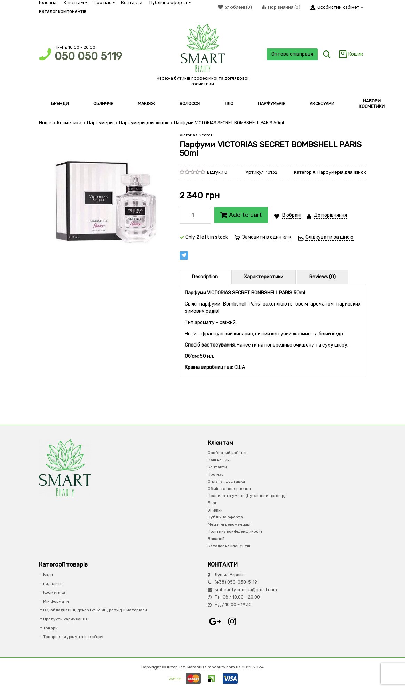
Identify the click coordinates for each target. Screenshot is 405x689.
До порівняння (330, 215)
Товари (50, 628)
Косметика (69, 122)
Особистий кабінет (227, 452)
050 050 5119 (88, 56)
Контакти (131, 2)
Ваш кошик (218, 460)
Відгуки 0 (217, 172)
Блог (212, 502)
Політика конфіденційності (235, 531)
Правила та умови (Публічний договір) (247, 495)
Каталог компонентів (62, 11)
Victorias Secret (196, 135)
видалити (53, 583)
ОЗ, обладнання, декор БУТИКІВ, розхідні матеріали (95, 610)
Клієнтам (75, 2)
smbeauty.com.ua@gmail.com (246, 589)
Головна (48, 2)
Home (45, 122)
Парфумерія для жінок (142, 122)
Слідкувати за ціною (329, 237)
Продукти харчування (65, 619)
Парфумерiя (100, 122)
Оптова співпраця (291, 54)
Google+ (215, 621)
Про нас (104, 2)
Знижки (215, 510)
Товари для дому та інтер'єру (73, 636)
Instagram (232, 621)
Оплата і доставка (226, 481)
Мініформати (56, 601)
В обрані (291, 215)
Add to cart (241, 215)
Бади (48, 574)
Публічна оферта (169, 2)
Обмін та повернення (229, 488)
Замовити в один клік (266, 237)
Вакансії (216, 538)
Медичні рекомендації (230, 524)
